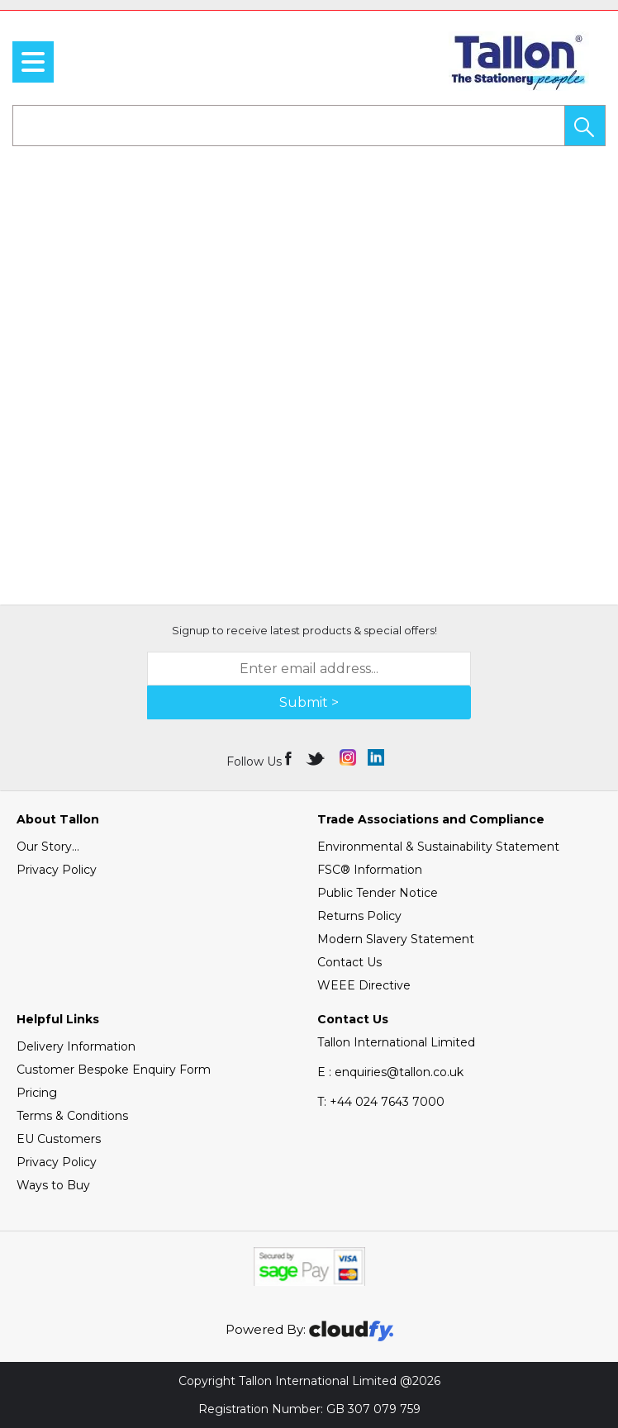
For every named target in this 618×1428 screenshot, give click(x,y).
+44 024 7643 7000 (380, 1101)
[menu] (33, 62)
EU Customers (59, 1138)
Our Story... (48, 846)
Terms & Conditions (72, 1115)
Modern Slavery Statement (395, 939)
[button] (585, 125)
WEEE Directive (364, 985)
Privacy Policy (57, 869)
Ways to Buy (53, 1185)
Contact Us (349, 962)
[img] (289, 757)
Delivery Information (76, 1046)
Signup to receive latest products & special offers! (304, 630)
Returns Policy (359, 916)
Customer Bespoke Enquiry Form (114, 1069)
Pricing (37, 1092)
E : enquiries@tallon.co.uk (390, 1072)
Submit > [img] (309, 702)
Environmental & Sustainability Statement (438, 846)
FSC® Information (369, 869)
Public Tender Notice (377, 892)
